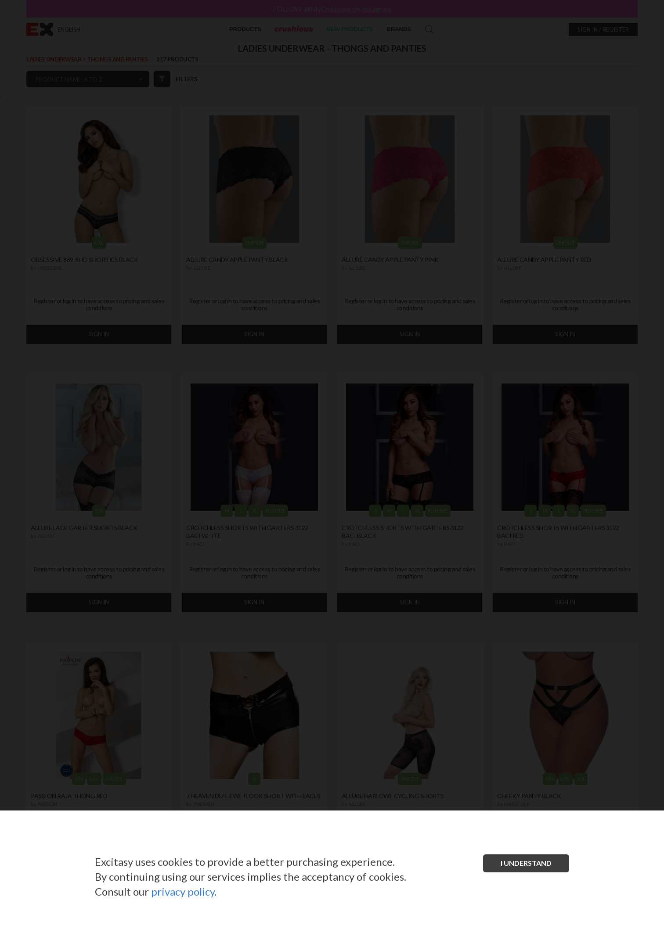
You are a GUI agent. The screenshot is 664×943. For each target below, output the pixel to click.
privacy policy (182, 891)
